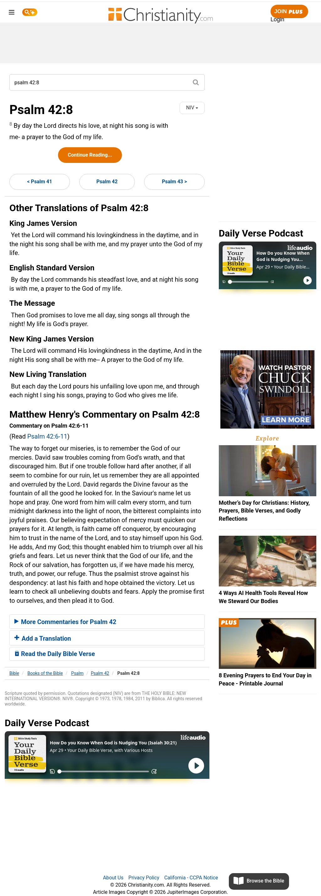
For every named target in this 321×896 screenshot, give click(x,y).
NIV (192, 108)
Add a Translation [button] (42, 638)
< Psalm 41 (39, 182)
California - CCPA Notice (191, 878)
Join (289, 12)
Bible (14, 673)
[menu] (11, 13)
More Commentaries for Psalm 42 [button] (65, 622)
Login (277, 19)
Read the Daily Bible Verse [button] (54, 654)
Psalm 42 (107, 182)
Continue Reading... (90, 155)
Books (45, 673)
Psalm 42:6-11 (47, 436)
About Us (113, 878)
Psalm (77, 673)
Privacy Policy (144, 878)
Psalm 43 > (174, 182)
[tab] (107, 621)
